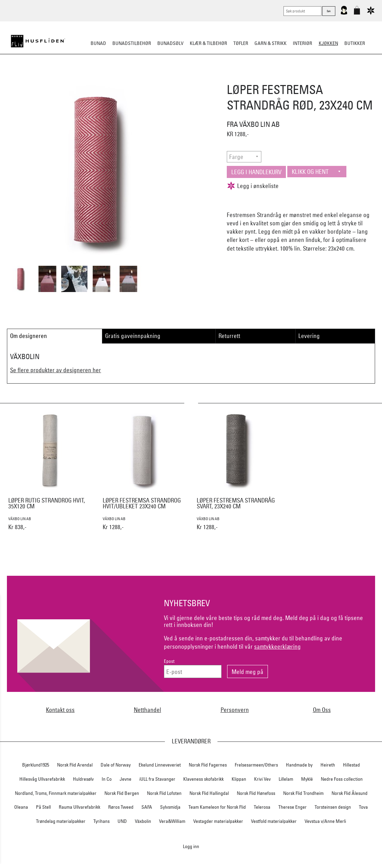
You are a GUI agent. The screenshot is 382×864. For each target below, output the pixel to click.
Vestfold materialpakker (274, 821)
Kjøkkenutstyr (186, 77)
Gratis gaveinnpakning (132, 335)
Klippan (239, 779)
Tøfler (240, 43)
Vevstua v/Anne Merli (325, 821)
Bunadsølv (170, 43)
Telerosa (262, 807)
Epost (169, 661)
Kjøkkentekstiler (230, 77)
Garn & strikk (270, 43)
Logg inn (191, 846)
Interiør (302, 43)
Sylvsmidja (170, 807)
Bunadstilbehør (131, 43)
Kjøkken (328, 43)
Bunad (98, 43)
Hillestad (351, 765)
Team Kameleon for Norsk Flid (217, 807)
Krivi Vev (262, 779)
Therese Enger (292, 807)
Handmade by (299, 765)
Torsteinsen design (333, 807)
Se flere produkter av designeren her (55, 370)
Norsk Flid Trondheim (303, 793)
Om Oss (322, 709)
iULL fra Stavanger (157, 779)
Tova (363, 807)
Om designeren (28, 335)
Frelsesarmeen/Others (256, 765)
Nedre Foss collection (342, 779)
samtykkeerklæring (277, 646)
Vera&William (172, 821)
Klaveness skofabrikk (203, 779)
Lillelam (286, 779)
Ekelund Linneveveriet (160, 765)
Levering (309, 335)
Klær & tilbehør (208, 43)
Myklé (307, 779)
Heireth (327, 765)
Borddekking (146, 77)
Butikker (354, 43)
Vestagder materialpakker (218, 821)
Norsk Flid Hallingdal (209, 793)
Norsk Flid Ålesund (349, 793)
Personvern (235, 709)
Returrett (229, 335)
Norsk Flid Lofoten (164, 793)
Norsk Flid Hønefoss (256, 793)
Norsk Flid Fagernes (208, 765)
